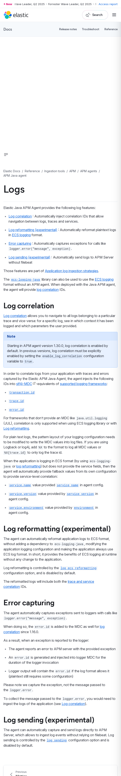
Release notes (68, 29)
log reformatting (28, 466)
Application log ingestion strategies (71, 271)
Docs (7, 29)
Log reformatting (16, 428)
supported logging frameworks (83, 384)
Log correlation (20, 216)
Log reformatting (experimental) (33, 230)
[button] (6, 154)
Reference (111, 29)
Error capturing (20, 243)
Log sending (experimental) (29, 257)
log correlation (48, 289)
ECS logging (21, 235)
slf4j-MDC (24, 384)
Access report (108, 4)
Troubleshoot (90, 29)
